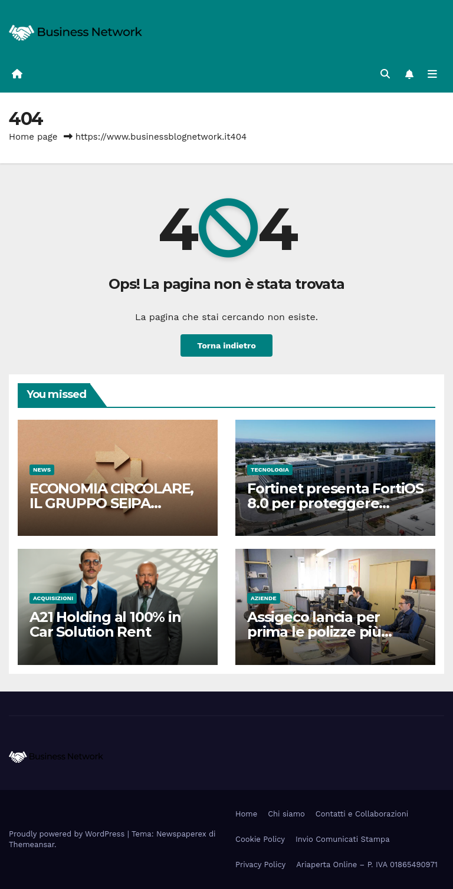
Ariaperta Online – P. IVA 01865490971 (366, 864)
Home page (33, 136)
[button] (385, 74)
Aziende (264, 598)
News (42, 469)
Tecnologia (270, 469)
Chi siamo (286, 813)
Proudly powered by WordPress (68, 833)
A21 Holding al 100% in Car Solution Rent (105, 624)
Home (246, 813)
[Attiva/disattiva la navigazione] (432, 74)
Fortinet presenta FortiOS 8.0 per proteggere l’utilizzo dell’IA (335, 503)
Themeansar (31, 844)
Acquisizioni (53, 598)
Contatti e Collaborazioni (362, 813)
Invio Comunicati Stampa (343, 839)
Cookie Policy (260, 839)
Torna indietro (226, 345)
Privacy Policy (260, 864)
